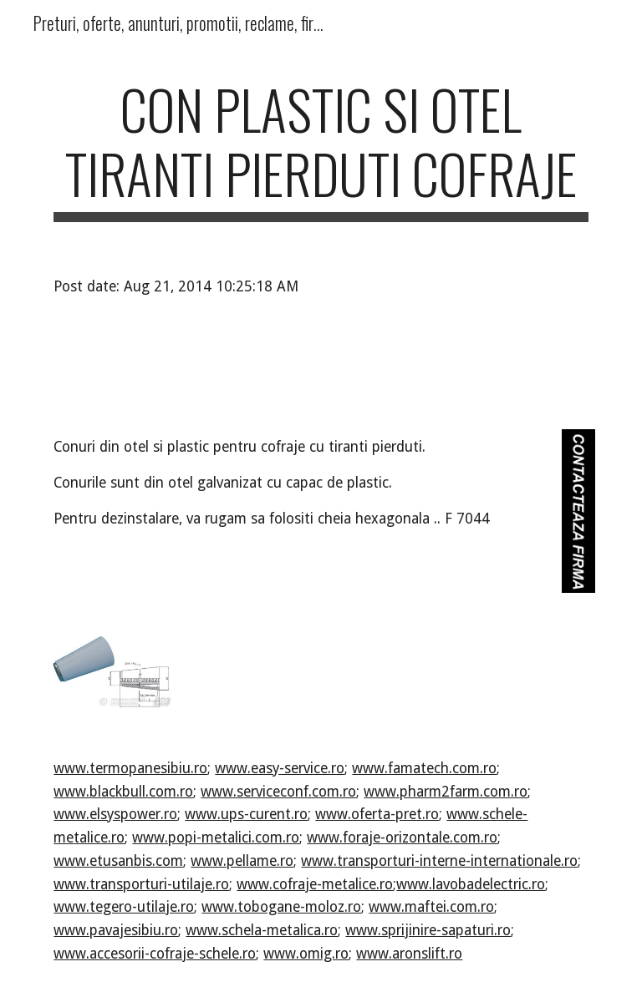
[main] (320, 149)
